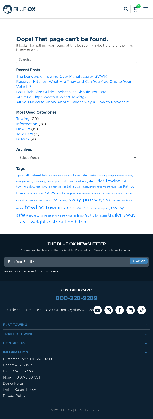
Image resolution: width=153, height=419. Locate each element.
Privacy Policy (14, 395)
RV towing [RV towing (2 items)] (60, 200)
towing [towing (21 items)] (34, 208)
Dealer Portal (13, 383)
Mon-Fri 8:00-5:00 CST (21, 377)
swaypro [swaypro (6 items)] (101, 200)
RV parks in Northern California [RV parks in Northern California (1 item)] (83, 194)
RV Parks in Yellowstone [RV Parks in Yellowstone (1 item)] (29, 200)
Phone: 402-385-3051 (20, 365)
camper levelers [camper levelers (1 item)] (116, 176)
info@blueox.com (77, 310)
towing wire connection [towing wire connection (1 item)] (41, 216)
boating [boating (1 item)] (103, 176)
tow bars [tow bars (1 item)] (115, 200)
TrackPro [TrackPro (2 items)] (83, 215)
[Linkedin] (130, 310)
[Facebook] (119, 310)
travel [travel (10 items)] (23, 222)
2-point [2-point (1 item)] (20, 176)
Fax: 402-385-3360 (18, 371)
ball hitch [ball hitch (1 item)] (56, 176)
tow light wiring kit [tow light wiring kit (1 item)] (65, 216)
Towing (23, 119)
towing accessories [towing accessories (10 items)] (69, 208)
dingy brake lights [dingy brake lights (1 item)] (49, 182)
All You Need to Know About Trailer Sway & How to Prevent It (72, 102)
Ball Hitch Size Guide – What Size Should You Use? (62, 92)
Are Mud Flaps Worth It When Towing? (51, 97)
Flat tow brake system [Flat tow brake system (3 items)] (78, 181)
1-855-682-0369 (47, 310)
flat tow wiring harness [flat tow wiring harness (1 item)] (48, 187)
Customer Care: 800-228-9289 (27, 359)
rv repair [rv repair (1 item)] (47, 200)
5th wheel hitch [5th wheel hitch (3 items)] (37, 175)
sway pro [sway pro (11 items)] (80, 199)
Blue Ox (66, 410)
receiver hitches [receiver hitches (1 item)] (35, 194)
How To (23, 129)
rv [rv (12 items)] (47, 192)
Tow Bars (24, 134)
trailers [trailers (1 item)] (103, 216)
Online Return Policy (19, 389)
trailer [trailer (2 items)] (94, 215)
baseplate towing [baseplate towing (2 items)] (85, 175)
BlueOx (22, 139)
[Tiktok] (141, 310)
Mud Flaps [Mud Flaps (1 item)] (116, 187)
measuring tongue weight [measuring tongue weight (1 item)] (96, 187)
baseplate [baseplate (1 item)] (67, 176)
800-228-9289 (76, 298)
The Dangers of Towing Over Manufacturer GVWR (61, 77)
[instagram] (108, 310)
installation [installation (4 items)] (71, 186)
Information (26, 124)
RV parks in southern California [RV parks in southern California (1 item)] (117, 194)
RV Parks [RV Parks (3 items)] (58, 193)
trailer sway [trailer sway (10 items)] (122, 215)
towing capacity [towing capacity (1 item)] (101, 209)
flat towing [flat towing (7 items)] (109, 181)
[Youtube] (97, 310)
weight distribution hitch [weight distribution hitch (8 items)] (58, 222)
